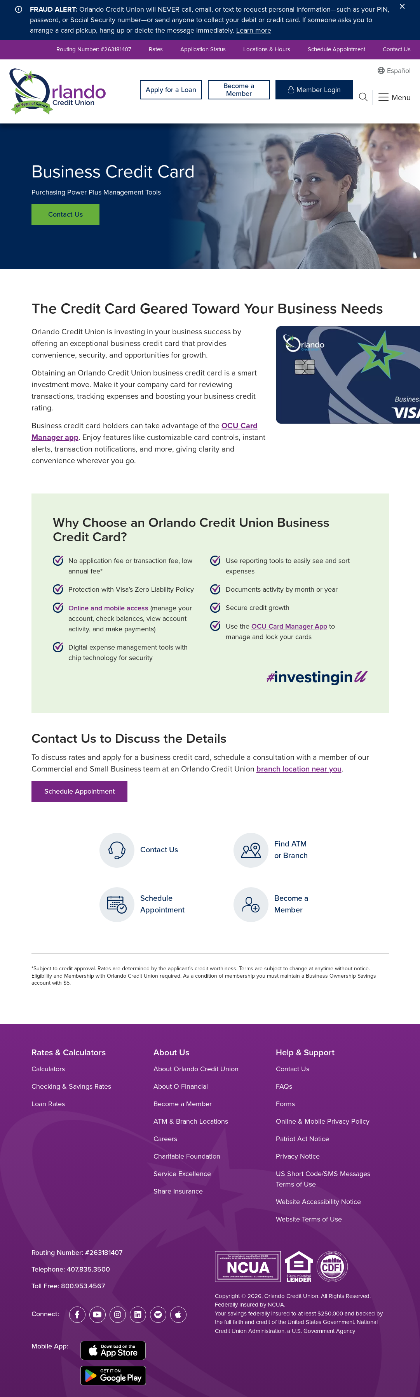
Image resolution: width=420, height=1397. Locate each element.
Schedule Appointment (336, 49)
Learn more (253, 30)
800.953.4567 (83, 1286)
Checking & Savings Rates (71, 1086)
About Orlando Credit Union (196, 1069)
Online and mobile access (108, 608)
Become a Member (238, 89)
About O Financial (180, 1086)
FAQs (284, 1086)
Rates (156, 49)
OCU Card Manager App (289, 626)
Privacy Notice (298, 1156)
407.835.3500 (88, 1269)
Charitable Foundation (186, 1156)
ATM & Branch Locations (190, 1121)
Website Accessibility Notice (318, 1202)
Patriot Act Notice (302, 1139)
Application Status (203, 49)
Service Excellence (182, 1174)
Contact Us (397, 49)
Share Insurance (178, 1191)
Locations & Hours (266, 49)
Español (399, 71)
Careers (165, 1139)
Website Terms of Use (309, 1219)
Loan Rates (48, 1104)
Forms (285, 1104)
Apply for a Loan (171, 89)
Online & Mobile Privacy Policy (322, 1121)
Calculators (48, 1069)
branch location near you (299, 768)
